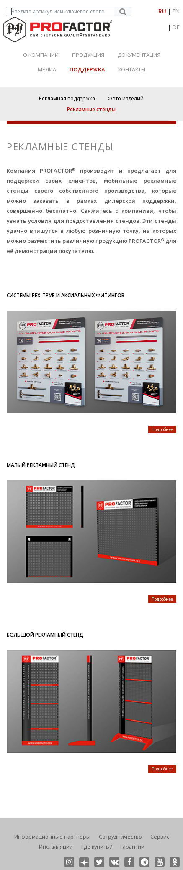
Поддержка (87, 69)
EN (176, 11)
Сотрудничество (120, 836)
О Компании (41, 55)
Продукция (88, 55)
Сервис (159, 836)
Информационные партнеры (52, 836)
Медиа (47, 69)
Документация (139, 55)
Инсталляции (56, 846)
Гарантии (132, 846)
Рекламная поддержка (67, 98)
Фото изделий (126, 98)
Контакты (131, 69)
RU (162, 11)
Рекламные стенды (91, 109)
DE (176, 27)
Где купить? (96, 846)
